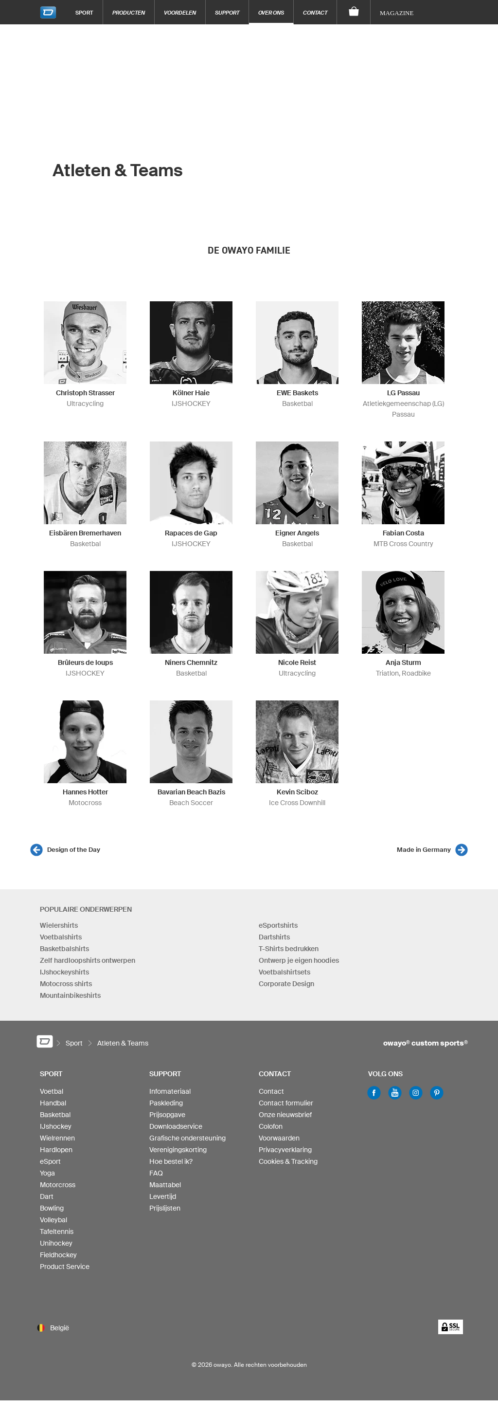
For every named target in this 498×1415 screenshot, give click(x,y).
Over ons (271, 12)
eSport (50, 1161)
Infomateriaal (170, 1091)
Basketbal (55, 1115)
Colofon (271, 1126)
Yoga (47, 1173)
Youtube (395, 1093)
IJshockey (55, 1126)
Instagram (416, 1093)
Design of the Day (73, 849)
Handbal (53, 1103)
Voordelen (180, 12)
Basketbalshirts (64, 949)
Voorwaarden (279, 1138)
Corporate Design (286, 984)
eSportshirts (278, 925)
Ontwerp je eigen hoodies (299, 960)
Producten (128, 12)
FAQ (156, 1173)
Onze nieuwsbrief (285, 1115)
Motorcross (57, 1185)
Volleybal (53, 1220)
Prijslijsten (164, 1208)
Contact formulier (286, 1103)
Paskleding (166, 1103)
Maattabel (165, 1185)
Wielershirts (59, 925)
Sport (84, 12)
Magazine (396, 13)
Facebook (374, 1093)
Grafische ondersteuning (187, 1138)
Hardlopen (56, 1150)
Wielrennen (57, 1138)
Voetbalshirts (61, 937)
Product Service (64, 1266)
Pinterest (436, 1093)
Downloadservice (175, 1126)
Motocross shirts (66, 984)
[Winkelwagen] (354, 12)
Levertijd (162, 1196)
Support (227, 12)
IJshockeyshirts (64, 972)
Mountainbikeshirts (70, 995)
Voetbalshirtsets (284, 972)
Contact (315, 12)
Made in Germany (424, 849)
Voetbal (51, 1091)
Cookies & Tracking (288, 1161)
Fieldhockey (58, 1255)
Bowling (52, 1208)
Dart (46, 1196)
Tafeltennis (56, 1231)
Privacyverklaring (285, 1150)
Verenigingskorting (178, 1150)
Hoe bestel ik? (171, 1161)
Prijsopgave (167, 1115)
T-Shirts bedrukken (289, 949)
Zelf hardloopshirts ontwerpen (87, 960)
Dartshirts (274, 937)
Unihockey (56, 1243)
